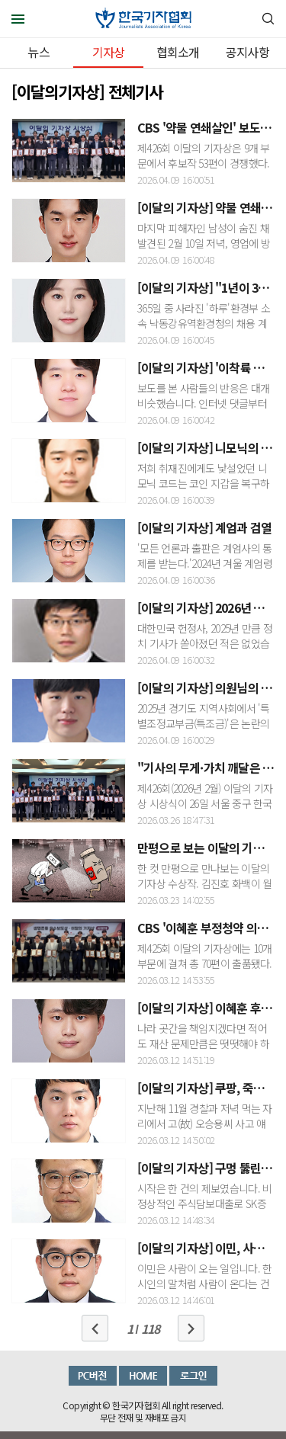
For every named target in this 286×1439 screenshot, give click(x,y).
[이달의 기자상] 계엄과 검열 (204, 527)
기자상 (108, 52)
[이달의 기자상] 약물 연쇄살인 (209, 207)
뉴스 (38, 52)
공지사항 (247, 52)
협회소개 (178, 52)
